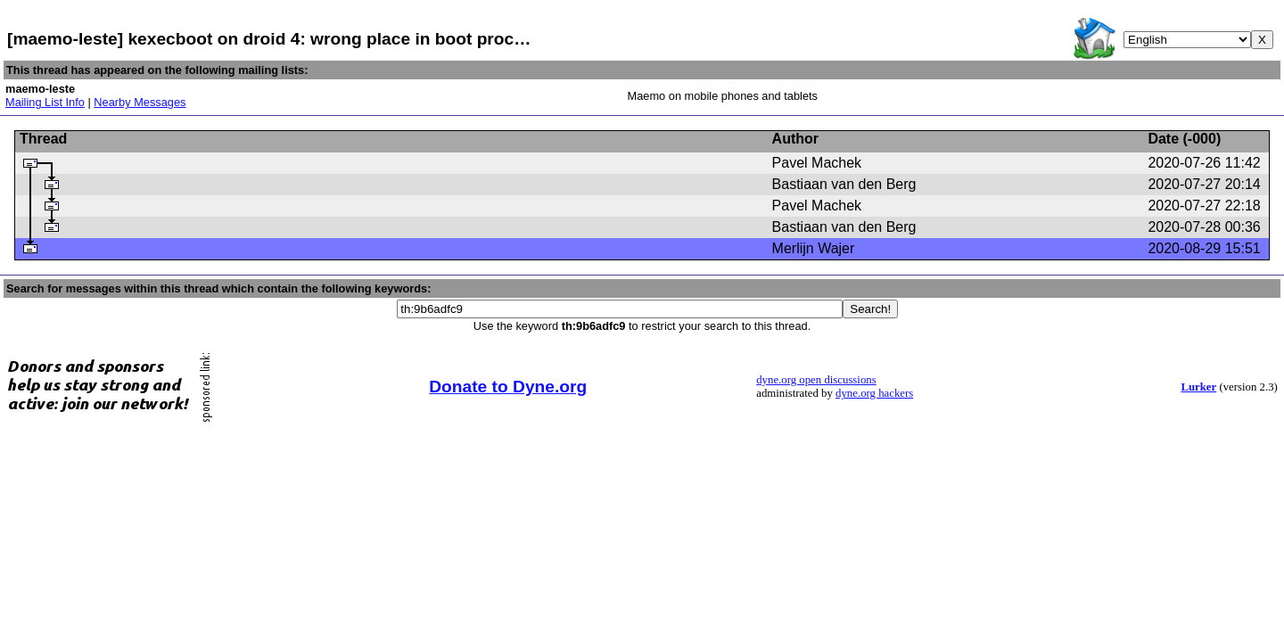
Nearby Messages (139, 102)
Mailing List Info (45, 102)
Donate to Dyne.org (508, 386)
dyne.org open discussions (816, 380)
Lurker (1198, 387)
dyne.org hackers (874, 393)
